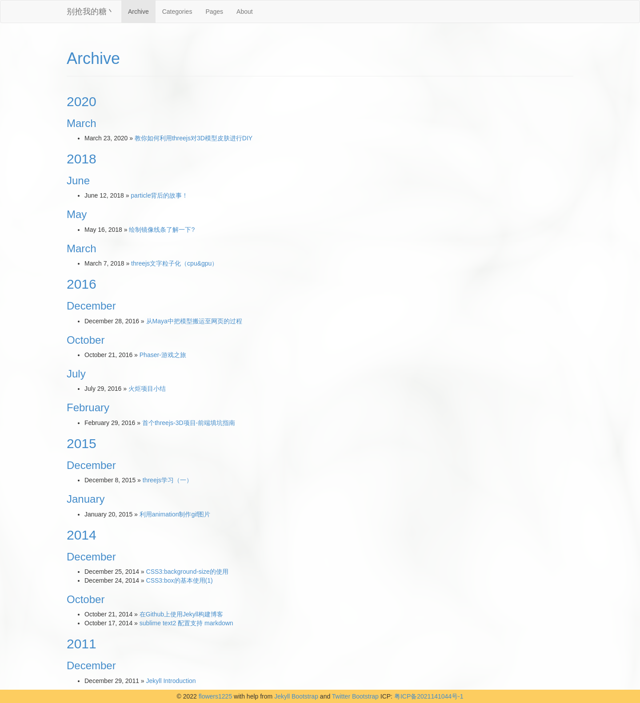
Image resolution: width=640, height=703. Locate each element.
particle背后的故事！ (159, 195)
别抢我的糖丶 (91, 11)
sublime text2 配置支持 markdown (186, 623)
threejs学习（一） (167, 480)
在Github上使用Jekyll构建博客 (181, 614)
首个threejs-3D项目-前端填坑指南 (188, 422)
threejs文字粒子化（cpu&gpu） (174, 263)
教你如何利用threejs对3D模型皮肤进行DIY (193, 138)
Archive (138, 11)
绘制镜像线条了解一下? (162, 229)
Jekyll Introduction (171, 680)
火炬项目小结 (147, 388)
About (244, 11)
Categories (177, 11)
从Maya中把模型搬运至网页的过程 (194, 321)
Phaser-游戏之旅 (163, 354)
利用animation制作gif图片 (175, 514)
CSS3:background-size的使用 (187, 571)
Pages (214, 11)
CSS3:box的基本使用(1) (179, 580)
